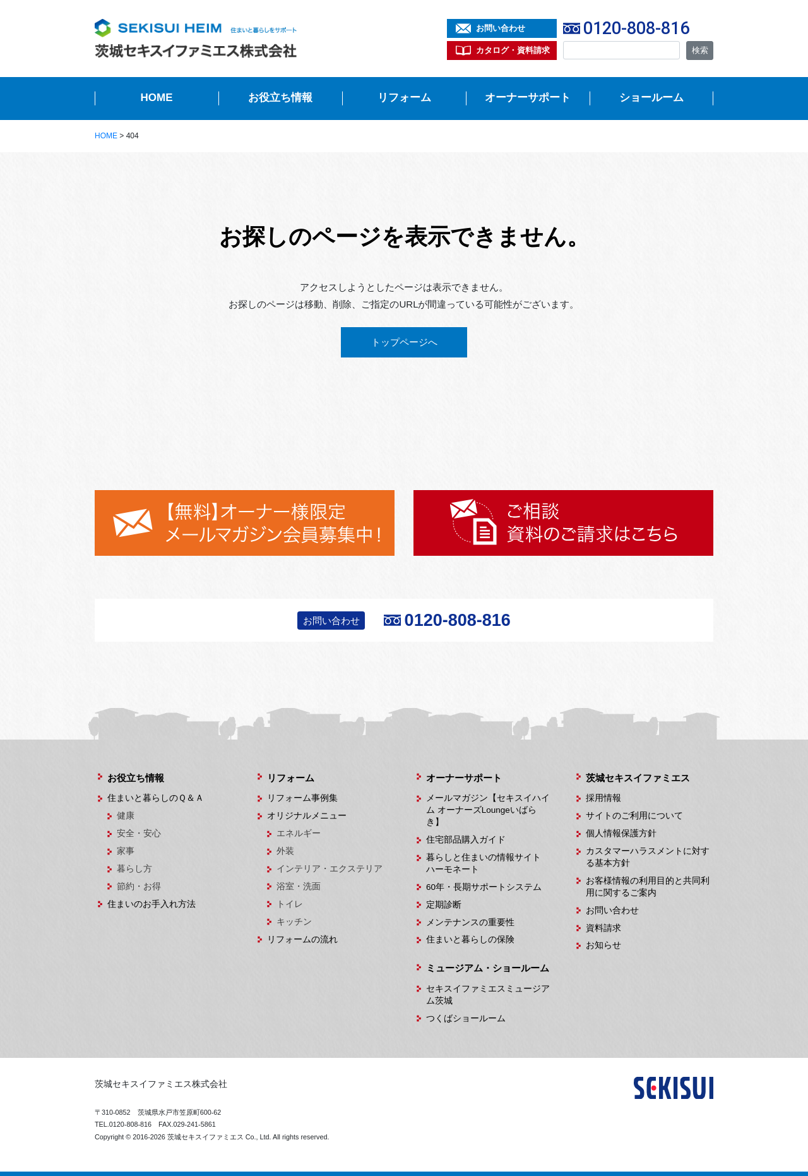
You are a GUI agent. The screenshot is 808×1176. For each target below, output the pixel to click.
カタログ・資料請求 (513, 50)
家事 (125, 851)
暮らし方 (134, 868)
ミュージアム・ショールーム (487, 968)
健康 (125, 815)
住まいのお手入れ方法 (151, 904)
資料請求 (603, 928)
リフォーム (404, 98)
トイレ (289, 904)
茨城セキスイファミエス (638, 777)
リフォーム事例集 (302, 798)
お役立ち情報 (280, 98)
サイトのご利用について (634, 815)
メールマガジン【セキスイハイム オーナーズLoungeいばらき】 (488, 810)
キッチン (294, 922)
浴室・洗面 (298, 886)
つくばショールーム (466, 1018)
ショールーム (651, 98)
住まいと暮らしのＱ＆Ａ (155, 798)
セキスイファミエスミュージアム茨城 (488, 994)
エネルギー (298, 833)
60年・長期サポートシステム (484, 887)
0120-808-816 (636, 28)
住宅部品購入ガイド (466, 839)
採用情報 (603, 798)
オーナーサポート (528, 98)
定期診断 (443, 904)
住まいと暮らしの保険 (470, 939)
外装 (285, 851)
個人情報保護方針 (621, 833)
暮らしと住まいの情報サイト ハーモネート (488, 863)
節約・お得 (139, 886)
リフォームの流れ (302, 939)
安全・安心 (139, 833)
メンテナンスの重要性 (470, 922)
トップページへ (404, 342)
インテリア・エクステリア (329, 868)
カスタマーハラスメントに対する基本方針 (648, 857)
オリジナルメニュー (307, 815)
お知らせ (603, 945)
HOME (157, 98)
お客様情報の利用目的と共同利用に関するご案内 (648, 886)
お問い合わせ (500, 28)
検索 (700, 50)
